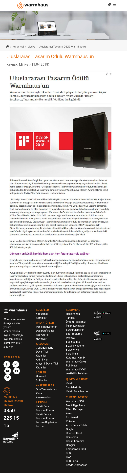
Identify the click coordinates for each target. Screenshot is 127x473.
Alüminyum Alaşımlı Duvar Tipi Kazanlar (47, 363)
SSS (68, 453)
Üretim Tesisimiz (75, 321)
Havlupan (41, 338)
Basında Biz (73, 341)
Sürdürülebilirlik (75, 329)
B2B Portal (72, 461)
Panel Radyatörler (46, 326)
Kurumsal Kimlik (75, 357)
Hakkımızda (73, 313)
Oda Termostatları (46, 389)
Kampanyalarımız (76, 449)
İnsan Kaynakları (75, 325)
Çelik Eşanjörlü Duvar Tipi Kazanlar (44, 351)
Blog (68, 457)
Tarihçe (70, 317)
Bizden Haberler (75, 345)
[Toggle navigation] (123, 5)
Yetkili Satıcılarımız (77, 391)
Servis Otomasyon (76, 465)
